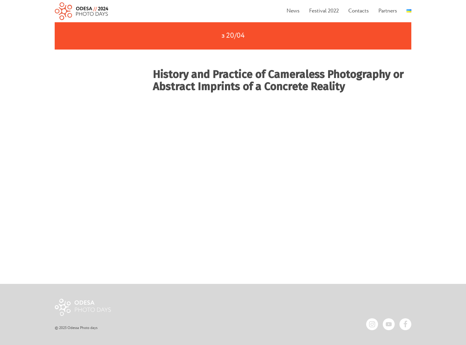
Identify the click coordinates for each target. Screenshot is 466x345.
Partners (387, 11)
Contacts (358, 11)
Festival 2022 (324, 11)
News (293, 11)
